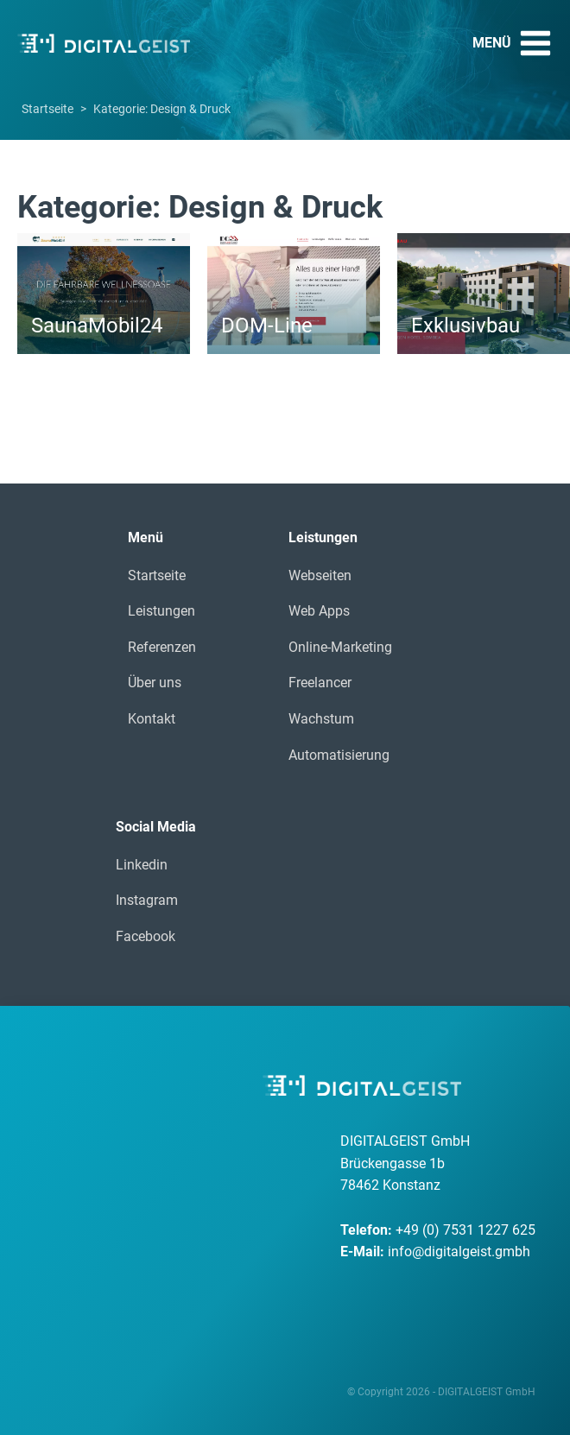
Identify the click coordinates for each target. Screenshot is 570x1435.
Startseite (47, 109)
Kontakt (151, 719)
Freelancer (320, 682)
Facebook (145, 936)
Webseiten (320, 575)
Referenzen (162, 647)
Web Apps (319, 611)
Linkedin (142, 865)
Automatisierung (339, 755)
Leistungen (161, 611)
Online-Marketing (340, 647)
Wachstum (321, 719)
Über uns (154, 682)
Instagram (147, 900)
